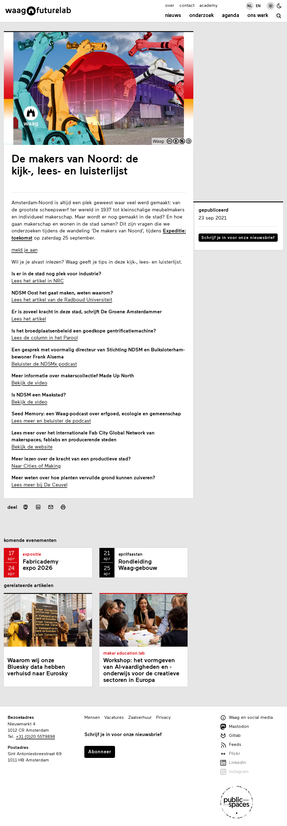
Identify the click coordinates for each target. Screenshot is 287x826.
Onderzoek (201, 15)
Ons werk (257, 15)
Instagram (234, 772)
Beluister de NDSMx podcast (44, 364)
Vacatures (114, 717)
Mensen (92, 717)
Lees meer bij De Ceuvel (39, 484)
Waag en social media (246, 717)
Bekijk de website (32, 446)
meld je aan (25, 250)
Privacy (163, 717)
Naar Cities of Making (36, 466)
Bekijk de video (29, 383)
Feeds (230, 745)
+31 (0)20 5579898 (35, 736)
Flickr (230, 754)
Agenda (230, 15)
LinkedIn (233, 763)
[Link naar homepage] (38, 11)
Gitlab (230, 735)
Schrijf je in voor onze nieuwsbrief (238, 237)
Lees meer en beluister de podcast (51, 421)
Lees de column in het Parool (45, 337)
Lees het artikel (29, 319)
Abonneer (99, 751)
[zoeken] (279, 16)
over (169, 5)
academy (208, 5)
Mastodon (234, 726)
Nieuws (173, 15)
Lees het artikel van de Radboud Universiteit (62, 299)
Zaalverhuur (140, 717)
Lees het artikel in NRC (38, 281)
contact (186, 5)
